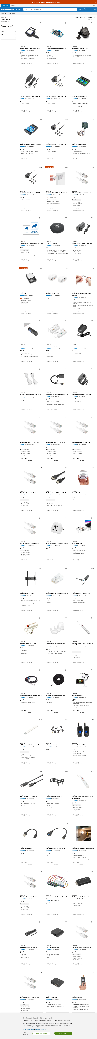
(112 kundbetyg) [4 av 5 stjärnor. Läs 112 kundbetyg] (82, 746)
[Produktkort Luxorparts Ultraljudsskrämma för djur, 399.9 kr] (83, 129)
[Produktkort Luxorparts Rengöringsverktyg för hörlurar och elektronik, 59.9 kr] (83, 278)
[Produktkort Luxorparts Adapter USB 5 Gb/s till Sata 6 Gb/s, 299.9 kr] (83, 578)
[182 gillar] (40, 417)
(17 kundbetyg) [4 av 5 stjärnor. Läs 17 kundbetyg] (56, 999)
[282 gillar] (66, 670)
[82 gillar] (40, 71)
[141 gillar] (92, 417)
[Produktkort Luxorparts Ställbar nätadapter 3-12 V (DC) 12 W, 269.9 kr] (57, 129)
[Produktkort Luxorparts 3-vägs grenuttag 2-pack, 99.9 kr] (57, 331)
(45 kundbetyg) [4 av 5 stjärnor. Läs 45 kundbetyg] (30, 295)
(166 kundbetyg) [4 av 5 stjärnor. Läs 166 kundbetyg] (30, 746)
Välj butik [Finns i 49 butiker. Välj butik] (81, 815)
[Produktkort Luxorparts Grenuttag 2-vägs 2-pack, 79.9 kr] (57, 278)
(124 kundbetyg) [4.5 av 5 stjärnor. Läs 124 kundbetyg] (30, 146)
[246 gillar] (66, 823)
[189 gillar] (40, 467)
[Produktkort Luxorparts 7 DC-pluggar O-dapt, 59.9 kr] (57, 729)
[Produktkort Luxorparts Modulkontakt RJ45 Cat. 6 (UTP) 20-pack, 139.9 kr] (57, 578)
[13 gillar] (66, 467)
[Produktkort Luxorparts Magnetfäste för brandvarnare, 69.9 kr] (83, 478)
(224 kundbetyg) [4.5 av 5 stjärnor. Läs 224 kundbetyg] (30, 397)
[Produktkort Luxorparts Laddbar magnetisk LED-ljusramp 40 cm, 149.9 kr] (31, 729)
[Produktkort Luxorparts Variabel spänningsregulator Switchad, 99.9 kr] (57, 33)
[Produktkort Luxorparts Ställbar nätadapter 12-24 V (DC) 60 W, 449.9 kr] (83, 228)
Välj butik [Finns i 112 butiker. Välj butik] (56, 815)
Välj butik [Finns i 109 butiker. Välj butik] (56, 63)
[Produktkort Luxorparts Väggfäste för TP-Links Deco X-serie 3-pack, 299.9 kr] (57, 628)
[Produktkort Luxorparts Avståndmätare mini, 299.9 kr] (31, 331)
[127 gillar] (92, 823)
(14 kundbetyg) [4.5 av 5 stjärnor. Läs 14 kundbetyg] (30, 697)
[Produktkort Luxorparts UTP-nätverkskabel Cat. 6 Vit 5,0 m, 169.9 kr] (31, 478)
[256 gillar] (92, 167)
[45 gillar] (92, 23)
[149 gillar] (40, 518)
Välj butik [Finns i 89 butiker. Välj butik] (81, 864)
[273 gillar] (40, 618)
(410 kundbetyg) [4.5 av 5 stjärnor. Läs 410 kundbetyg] (30, 645)
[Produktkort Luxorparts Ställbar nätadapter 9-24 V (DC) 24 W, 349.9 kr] (57, 81)
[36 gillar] (66, 618)
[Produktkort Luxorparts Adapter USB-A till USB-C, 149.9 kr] (31, 833)
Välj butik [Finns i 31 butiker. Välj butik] (29, 210)
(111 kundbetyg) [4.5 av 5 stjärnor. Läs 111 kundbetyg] (82, 348)
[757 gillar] (66, 417)
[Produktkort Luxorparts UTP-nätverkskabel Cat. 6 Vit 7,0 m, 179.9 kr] (31, 982)
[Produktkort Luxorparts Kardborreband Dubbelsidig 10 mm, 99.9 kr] (57, 680)
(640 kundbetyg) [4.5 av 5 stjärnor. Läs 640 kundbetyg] (82, 646)
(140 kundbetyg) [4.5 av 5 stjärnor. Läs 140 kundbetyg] (56, 98)
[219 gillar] (66, 23)
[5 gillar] (67, 972)
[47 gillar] (40, 119)
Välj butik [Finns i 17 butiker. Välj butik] (29, 313)
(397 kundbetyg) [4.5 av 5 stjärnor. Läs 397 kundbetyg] (82, 98)
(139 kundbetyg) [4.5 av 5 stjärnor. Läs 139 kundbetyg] (82, 245)
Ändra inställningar (26, 1033)
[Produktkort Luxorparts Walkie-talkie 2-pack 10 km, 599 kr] (83, 729)
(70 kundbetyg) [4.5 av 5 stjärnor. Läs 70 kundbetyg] (82, 396)
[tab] (5, 5)
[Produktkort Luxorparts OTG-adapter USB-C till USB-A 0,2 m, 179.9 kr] (57, 833)
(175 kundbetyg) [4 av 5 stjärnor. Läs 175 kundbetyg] (56, 245)
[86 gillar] (92, 719)
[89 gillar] (66, 167)
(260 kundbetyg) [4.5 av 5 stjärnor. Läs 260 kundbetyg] (56, 194)
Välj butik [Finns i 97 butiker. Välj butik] (29, 260)
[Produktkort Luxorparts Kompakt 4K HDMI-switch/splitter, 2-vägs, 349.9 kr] (57, 379)
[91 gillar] (92, 670)
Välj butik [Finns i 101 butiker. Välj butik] (56, 914)
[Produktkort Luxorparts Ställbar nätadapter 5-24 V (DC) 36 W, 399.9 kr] (31, 81)
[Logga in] (83, 9)
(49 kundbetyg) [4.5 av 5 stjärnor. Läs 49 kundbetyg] (56, 50)
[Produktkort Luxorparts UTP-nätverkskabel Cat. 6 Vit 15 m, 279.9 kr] (83, 427)
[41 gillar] (66, 518)
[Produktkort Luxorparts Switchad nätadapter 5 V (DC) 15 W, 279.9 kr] (83, 331)
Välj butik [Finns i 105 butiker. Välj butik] (82, 361)
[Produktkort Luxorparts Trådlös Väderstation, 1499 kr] (83, 680)
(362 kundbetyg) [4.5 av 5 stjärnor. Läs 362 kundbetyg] (82, 697)
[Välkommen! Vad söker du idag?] (51, 9)
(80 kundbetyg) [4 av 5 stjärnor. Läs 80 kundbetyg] (30, 348)
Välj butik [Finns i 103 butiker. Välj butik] (56, 712)
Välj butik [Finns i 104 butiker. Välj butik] (56, 964)
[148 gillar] (40, 670)
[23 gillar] (66, 369)
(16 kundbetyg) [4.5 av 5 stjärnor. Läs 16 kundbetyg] (56, 746)
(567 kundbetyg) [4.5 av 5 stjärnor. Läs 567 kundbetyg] (30, 50)
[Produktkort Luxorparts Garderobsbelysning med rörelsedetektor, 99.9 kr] (83, 833)
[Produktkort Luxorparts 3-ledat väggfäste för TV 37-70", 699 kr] (57, 781)
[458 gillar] (92, 268)
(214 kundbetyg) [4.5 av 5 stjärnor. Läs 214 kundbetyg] (30, 194)
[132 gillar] (40, 218)
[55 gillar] (92, 771)
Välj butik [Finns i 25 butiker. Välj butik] (29, 712)
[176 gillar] (66, 871)
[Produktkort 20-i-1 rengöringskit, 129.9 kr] (83, 528)
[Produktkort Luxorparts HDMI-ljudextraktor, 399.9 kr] (57, 982)
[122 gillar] (92, 119)
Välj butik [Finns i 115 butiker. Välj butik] (30, 63)
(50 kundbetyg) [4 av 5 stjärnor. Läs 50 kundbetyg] (56, 798)
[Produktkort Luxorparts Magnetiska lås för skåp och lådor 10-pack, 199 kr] (57, 177)
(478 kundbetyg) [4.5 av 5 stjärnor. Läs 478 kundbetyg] (30, 949)
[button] (9, 22)
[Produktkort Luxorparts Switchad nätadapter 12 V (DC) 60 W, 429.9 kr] (83, 379)
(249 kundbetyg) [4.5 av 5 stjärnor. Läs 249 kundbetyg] (30, 798)
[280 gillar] (40, 369)
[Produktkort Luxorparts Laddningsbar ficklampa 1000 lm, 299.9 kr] (31, 932)
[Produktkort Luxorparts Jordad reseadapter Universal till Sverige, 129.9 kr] (57, 528)
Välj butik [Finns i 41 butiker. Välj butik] (81, 610)
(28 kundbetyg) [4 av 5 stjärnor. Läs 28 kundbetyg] (56, 900)
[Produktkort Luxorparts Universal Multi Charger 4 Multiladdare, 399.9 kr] (31, 129)
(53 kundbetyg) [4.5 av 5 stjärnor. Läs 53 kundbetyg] (56, 949)
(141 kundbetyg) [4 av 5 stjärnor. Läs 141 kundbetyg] (82, 999)
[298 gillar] (66, 321)
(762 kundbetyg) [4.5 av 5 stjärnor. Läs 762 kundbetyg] (56, 494)
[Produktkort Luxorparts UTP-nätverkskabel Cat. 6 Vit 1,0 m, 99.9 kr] (31, 427)
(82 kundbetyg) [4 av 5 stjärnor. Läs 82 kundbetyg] (56, 396)
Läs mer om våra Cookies (28, 1029)
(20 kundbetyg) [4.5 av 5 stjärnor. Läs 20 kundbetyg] (30, 595)
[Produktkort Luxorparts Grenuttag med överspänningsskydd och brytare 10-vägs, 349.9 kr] (83, 628)
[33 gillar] (66, 218)
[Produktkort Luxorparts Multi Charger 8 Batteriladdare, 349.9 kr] (83, 81)
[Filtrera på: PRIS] (8, 35)
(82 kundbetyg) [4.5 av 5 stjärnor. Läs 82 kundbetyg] (56, 646)
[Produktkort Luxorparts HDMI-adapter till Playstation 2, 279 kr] (83, 881)
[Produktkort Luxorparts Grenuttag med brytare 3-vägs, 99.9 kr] (31, 628)
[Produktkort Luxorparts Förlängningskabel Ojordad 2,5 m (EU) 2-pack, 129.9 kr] (31, 379)
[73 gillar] (66, 71)
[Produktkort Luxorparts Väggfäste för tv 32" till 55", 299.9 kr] (31, 578)
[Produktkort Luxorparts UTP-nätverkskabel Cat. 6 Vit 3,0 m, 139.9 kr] (31, 528)
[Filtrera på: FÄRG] (8, 32)
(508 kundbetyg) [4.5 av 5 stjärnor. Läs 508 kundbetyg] (82, 494)
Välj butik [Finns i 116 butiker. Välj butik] (82, 111)
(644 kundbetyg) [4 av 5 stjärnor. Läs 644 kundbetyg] (82, 297)
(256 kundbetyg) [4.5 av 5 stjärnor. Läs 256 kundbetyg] (30, 98)
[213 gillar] (92, 618)
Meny (18, 9)
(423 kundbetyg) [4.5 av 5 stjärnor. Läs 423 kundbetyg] (56, 850)
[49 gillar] (40, 268)
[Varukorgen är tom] (95, 9)
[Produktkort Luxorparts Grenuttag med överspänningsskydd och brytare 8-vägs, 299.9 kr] (83, 781)
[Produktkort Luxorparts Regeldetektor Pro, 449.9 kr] (83, 982)
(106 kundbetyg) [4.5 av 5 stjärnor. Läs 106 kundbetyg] (82, 595)
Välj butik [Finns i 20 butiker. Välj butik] (81, 159)
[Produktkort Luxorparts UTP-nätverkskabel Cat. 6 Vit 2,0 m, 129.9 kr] (83, 932)
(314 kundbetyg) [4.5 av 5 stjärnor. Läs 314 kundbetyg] (56, 295)
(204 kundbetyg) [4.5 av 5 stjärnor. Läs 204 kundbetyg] (30, 245)
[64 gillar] (40, 167)
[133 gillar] (92, 71)
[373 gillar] (66, 268)
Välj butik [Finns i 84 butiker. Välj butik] (55, 409)
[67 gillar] (40, 719)
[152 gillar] (92, 972)
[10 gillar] (40, 568)
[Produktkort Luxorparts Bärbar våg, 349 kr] (31, 278)
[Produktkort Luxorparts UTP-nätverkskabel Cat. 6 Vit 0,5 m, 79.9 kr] (83, 177)
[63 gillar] (40, 23)
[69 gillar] (40, 321)
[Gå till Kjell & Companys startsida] (8, 9)
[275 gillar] (40, 823)
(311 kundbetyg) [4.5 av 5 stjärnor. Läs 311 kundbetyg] (56, 146)
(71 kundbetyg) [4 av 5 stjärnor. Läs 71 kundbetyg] (82, 898)
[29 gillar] (92, 218)
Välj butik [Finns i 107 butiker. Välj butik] (82, 460)
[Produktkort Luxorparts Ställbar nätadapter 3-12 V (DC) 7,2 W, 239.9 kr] (31, 177)
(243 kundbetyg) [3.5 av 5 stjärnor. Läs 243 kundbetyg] (82, 146)
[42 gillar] (92, 871)
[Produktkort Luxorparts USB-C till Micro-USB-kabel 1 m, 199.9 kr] (31, 781)
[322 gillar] (92, 467)
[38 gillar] (66, 119)
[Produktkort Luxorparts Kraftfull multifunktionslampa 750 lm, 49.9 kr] (31, 33)
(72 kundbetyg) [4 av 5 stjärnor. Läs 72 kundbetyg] (82, 50)
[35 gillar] (40, 771)
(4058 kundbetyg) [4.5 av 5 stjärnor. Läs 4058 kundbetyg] (82, 194)
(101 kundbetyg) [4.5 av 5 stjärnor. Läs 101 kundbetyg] (56, 595)
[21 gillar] (92, 369)
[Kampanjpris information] (55, 197)
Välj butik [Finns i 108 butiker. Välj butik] (30, 409)
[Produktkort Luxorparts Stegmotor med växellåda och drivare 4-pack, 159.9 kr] (57, 881)
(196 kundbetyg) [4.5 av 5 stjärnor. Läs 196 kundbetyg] (56, 348)
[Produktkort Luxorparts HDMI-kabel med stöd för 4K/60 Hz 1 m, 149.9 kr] (57, 478)
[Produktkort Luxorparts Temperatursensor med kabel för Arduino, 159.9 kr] (31, 680)
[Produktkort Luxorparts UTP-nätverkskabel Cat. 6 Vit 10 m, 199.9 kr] (31, 881)
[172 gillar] (92, 922)
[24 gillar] (66, 719)
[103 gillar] (92, 518)
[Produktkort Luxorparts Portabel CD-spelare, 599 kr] (57, 228)
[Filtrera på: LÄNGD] (8, 38)
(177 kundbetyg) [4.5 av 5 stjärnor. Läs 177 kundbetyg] (56, 545)
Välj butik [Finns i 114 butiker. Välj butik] (30, 159)
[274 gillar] (40, 922)
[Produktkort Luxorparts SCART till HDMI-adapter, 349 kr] (57, 932)
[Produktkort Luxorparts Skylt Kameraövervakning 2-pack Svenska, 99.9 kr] (31, 228)
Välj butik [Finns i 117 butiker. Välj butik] (56, 159)
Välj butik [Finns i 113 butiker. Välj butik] (82, 510)
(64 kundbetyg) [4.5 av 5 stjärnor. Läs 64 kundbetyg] (56, 697)
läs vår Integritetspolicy (40, 1029)
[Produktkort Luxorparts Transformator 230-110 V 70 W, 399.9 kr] (83, 33)
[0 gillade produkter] (91, 9)
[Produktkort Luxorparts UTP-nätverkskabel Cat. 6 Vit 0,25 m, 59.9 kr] (57, 427)
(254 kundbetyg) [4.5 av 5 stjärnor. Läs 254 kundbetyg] (30, 850)
